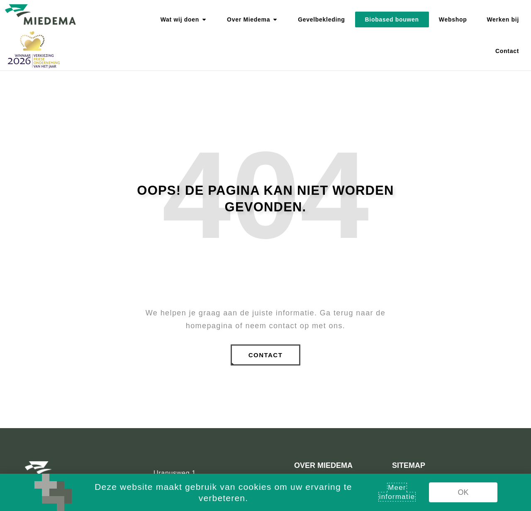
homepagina (209, 326)
